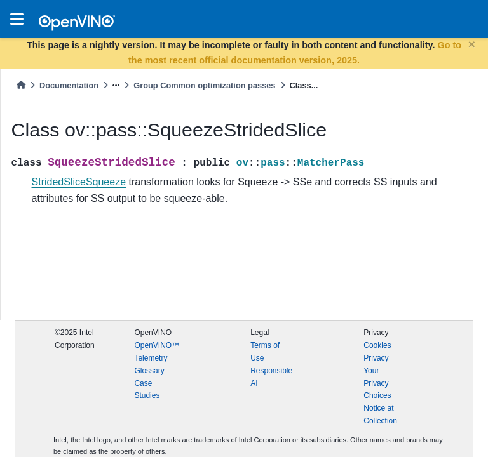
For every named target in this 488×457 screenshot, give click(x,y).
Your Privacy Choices (377, 383)
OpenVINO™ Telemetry (156, 351)
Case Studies (146, 390)
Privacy (375, 358)
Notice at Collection (380, 414)
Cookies (377, 345)
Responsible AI (271, 377)
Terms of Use (265, 351)
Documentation (68, 85)
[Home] (21, 85)
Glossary (149, 370)
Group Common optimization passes (204, 85)
